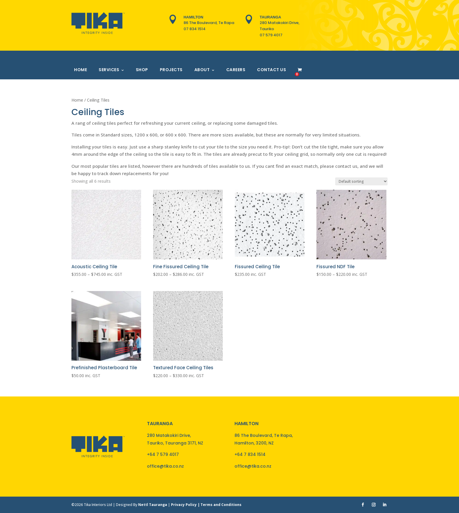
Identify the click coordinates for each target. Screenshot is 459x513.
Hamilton (193, 17)
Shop (142, 70)
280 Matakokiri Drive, (169, 435)
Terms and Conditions (221, 504)
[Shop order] (361, 181)
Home (80, 70)
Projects (171, 70)
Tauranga (270, 17)
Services (109, 70)
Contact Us (271, 70)
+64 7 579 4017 (163, 454)
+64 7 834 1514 (250, 454)
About (202, 70)
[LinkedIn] (384, 505)
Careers (236, 70)
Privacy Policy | (186, 504)
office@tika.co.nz (165, 466)
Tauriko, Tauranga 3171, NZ (175, 443)
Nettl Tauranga (152, 504)
